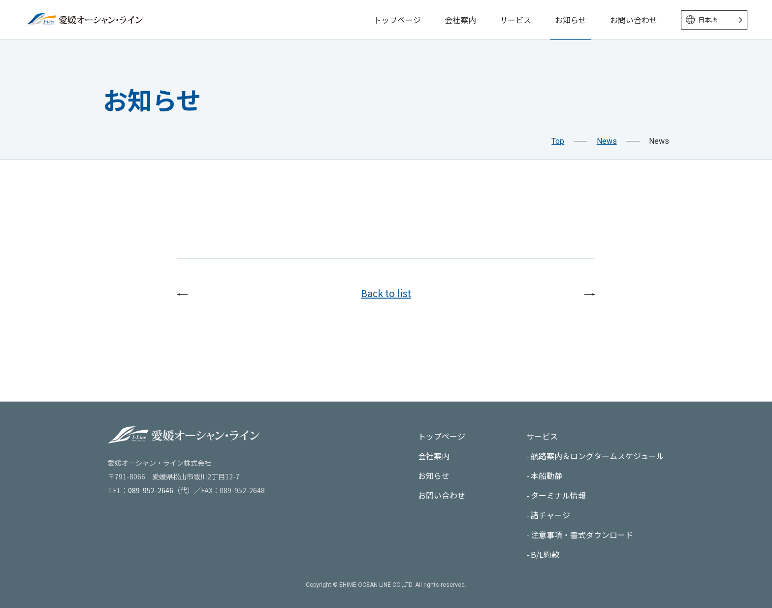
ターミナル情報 (558, 495)
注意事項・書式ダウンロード (582, 534)
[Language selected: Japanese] (714, 20)
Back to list (386, 293)
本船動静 (546, 475)
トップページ (397, 20)
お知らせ (570, 20)
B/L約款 (545, 554)
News (607, 141)
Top (557, 141)
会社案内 (460, 20)
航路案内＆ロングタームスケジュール (597, 456)
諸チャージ (550, 515)
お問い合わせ (633, 20)
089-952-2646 (150, 490)
